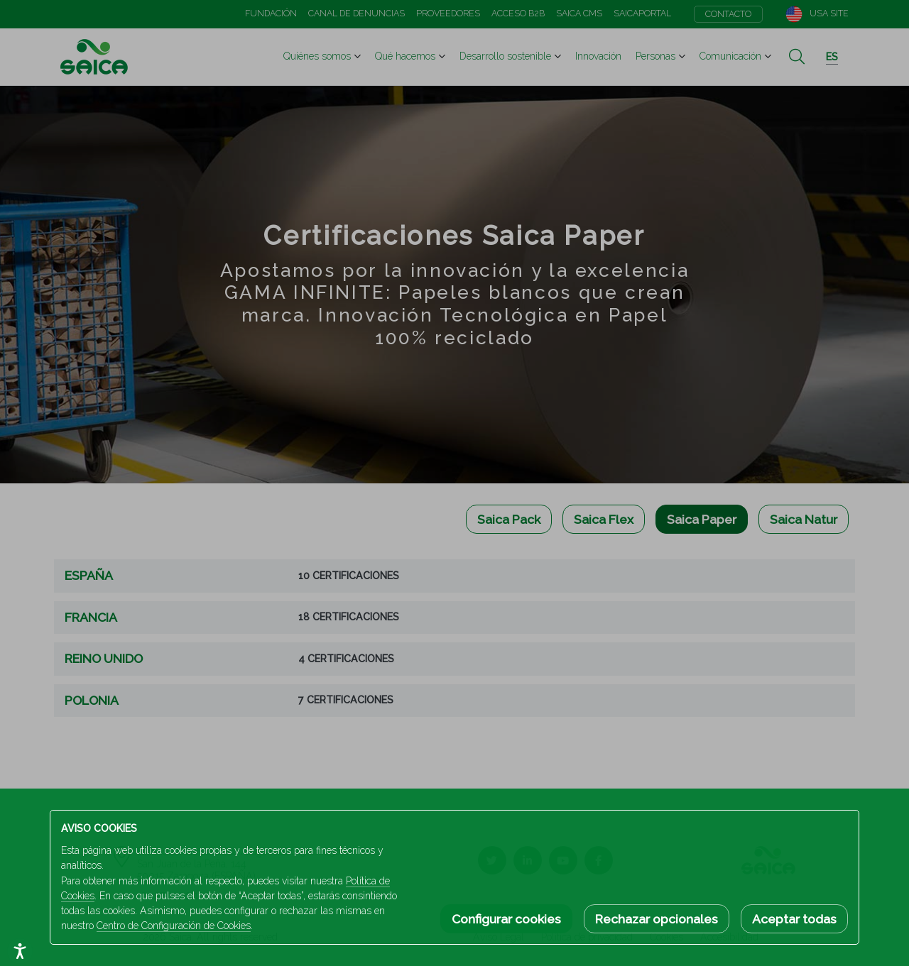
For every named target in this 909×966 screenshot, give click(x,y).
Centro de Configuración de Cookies (174, 925)
